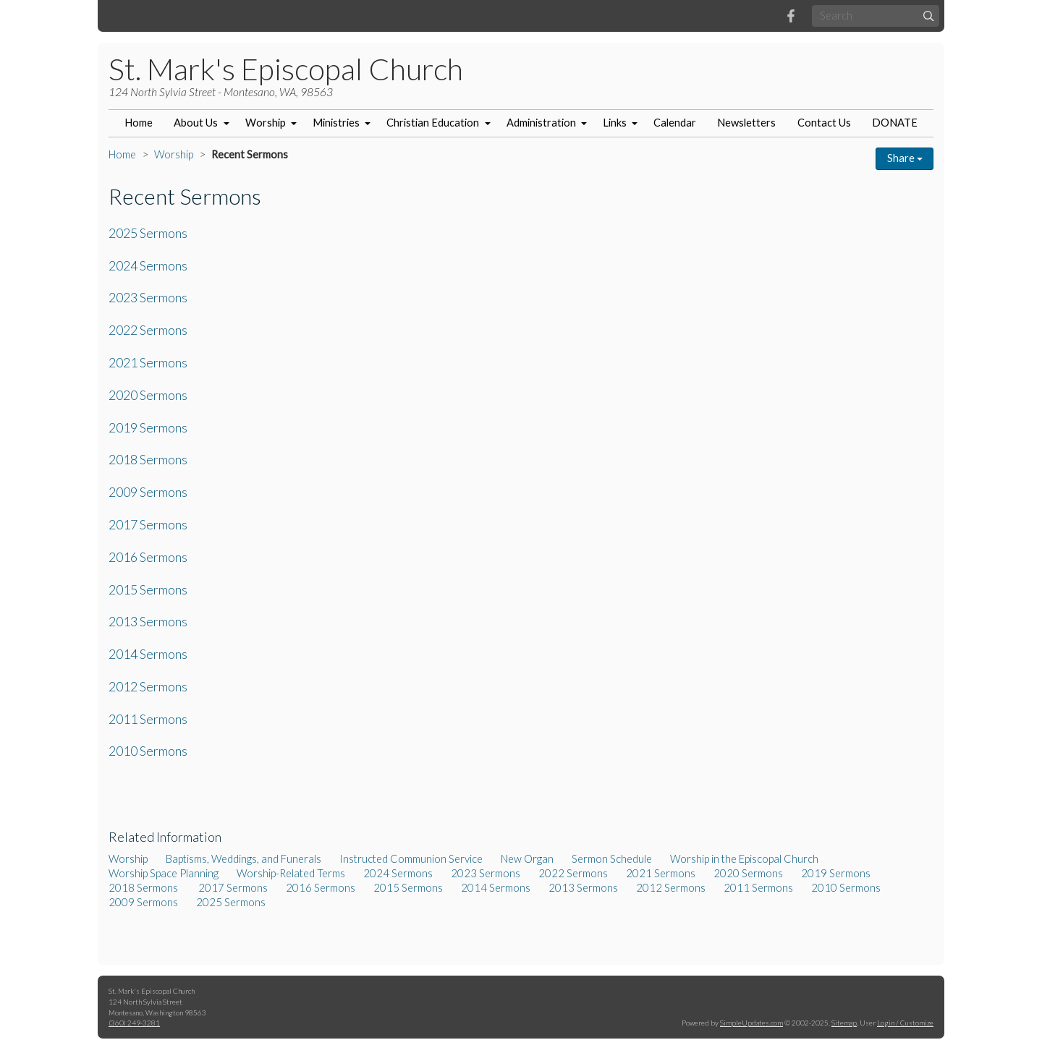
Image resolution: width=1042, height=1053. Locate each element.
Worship (265, 122)
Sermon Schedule (612, 859)
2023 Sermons (148, 297)
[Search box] (875, 15)
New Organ (527, 859)
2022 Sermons (148, 330)
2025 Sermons (148, 233)
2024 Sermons (148, 265)
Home (138, 122)
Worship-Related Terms (291, 873)
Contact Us (824, 122)
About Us (196, 122)
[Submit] (928, 15)
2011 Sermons (148, 719)
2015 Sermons (148, 589)
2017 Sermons (148, 524)
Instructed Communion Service (411, 859)
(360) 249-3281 (134, 1022)
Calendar (674, 122)
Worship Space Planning (164, 873)
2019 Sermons (148, 427)
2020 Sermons (148, 395)
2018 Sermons (149, 459)
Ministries (336, 122)
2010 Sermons (148, 751)
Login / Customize (905, 1022)
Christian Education (432, 122)
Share (905, 158)
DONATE (895, 122)
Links (615, 122)
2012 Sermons (148, 686)
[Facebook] (791, 16)
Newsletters (746, 122)
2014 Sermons (148, 654)
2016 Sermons (148, 557)
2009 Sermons (148, 492)
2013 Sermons (148, 621)
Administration (541, 122)
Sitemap (844, 1022)
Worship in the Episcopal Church (744, 859)
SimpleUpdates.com (751, 1022)
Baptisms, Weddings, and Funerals (243, 859)
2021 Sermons (148, 362)
